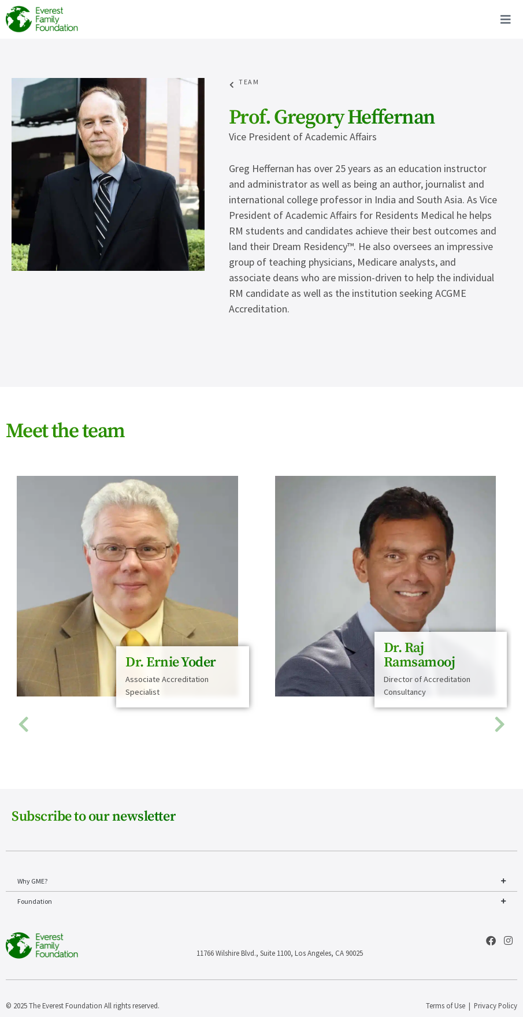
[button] (23, 724)
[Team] (232, 84)
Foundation (261, 901)
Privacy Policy (495, 1005)
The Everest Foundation (65, 1005)
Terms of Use (445, 1005)
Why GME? (261, 881)
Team (249, 81)
